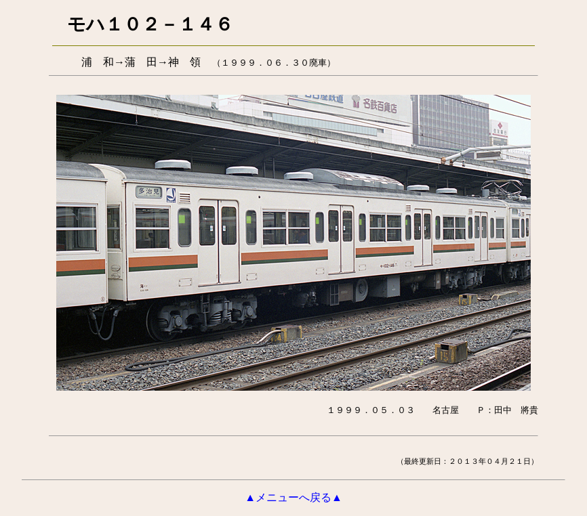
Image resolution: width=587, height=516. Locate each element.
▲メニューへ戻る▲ (293, 497)
